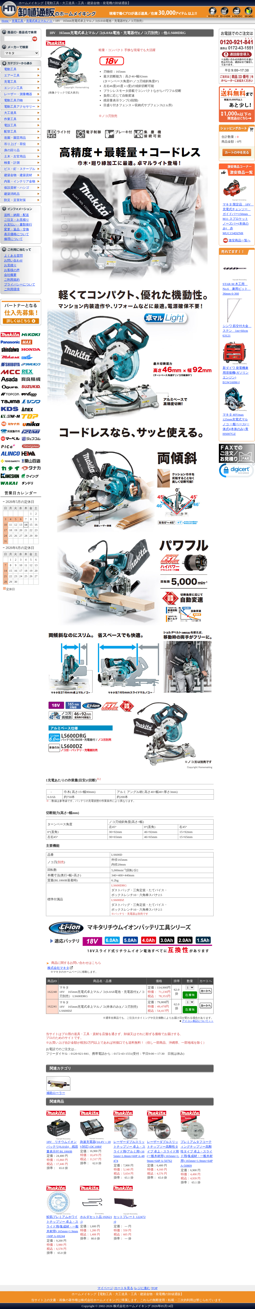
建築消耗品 (12, 194)
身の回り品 (12, 150)
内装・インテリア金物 (19, 181)
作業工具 (10, 119)
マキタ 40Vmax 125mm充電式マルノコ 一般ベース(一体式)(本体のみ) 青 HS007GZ (236, 424)
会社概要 (10, 275)
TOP (155, 1288)
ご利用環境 (12, 289)
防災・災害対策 (15, 200)
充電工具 (10, 81)
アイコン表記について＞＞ (198, 1020)
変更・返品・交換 (16, 229)
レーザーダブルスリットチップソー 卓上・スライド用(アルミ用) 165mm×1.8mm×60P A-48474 (129, 1151)
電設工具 (10, 125)
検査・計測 (12, 162)
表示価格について (16, 234)
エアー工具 (12, 75)
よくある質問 (13, 255)
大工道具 (10, 113)
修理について (13, 239)
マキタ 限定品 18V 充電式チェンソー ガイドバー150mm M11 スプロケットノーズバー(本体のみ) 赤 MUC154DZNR (238, 219)
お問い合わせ (13, 260)
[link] (237, 471)
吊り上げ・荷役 (15, 144)
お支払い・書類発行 (18, 224)
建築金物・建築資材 (18, 175)
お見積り (10, 265)
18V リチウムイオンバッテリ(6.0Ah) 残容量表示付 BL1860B (62, 1146)
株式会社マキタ (58, 968)
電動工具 (10, 69)
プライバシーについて (19, 284)
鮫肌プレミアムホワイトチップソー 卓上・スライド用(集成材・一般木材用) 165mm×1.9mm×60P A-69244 (62, 1226)
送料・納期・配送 (16, 215)
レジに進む (142, 1288)
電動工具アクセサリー (19, 106)
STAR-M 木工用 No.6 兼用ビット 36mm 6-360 (237, 288)
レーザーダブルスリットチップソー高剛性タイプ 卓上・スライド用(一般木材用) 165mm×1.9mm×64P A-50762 (163, 1151)
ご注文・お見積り (16, 219)
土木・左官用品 (15, 156)
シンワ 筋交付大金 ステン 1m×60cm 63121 (237, 330)
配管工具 (10, 131)
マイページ (105, 1288)
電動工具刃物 (13, 100)
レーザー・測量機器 (18, 94)
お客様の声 (12, 270)
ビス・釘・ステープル (19, 169)
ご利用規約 (12, 279)
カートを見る (123, 1288)
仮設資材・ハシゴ (16, 187)
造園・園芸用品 (15, 138)
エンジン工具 (13, 88)
